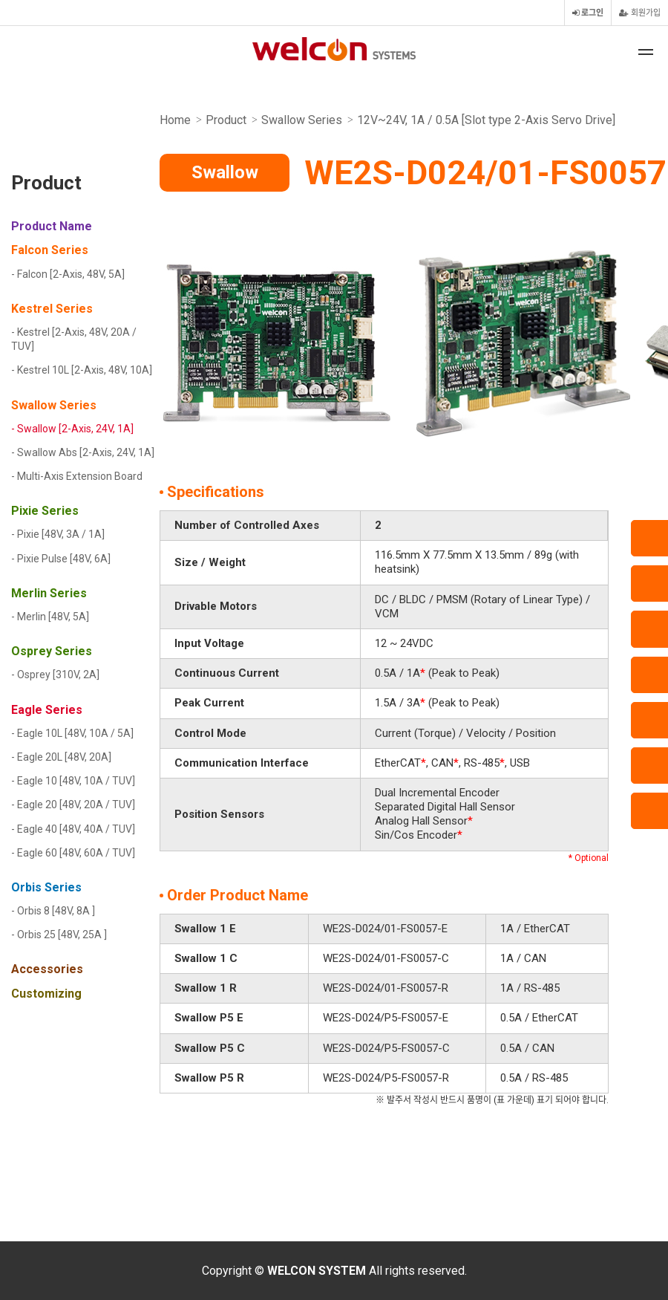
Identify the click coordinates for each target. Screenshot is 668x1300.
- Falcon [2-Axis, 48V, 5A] (68, 274)
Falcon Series (49, 250)
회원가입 (640, 13)
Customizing (46, 994)
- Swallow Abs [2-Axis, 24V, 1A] (82, 452)
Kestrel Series (52, 309)
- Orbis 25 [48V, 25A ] (59, 934)
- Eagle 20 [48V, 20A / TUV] (73, 804)
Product (46, 185)
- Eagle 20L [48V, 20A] (61, 757)
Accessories (47, 969)
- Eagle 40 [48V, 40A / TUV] (73, 829)
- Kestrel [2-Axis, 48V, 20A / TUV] (74, 339)
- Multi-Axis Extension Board (77, 476)
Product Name (51, 226)
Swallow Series (53, 405)
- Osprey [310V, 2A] (55, 674)
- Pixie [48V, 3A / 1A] (58, 534)
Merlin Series (49, 593)
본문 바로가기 (0, 0)
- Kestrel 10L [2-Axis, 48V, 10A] (81, 370)
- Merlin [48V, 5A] (50, 617)
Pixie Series (45, 511)
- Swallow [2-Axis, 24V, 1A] (72, 429)
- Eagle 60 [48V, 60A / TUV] (73, 853)
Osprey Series (51, 651)
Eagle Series (46, 710)
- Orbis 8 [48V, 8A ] (53, 911)
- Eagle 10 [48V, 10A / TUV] (73, 781)
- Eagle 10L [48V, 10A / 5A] (72, 733)
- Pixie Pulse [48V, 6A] (61, 559)
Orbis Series (46, 887)
